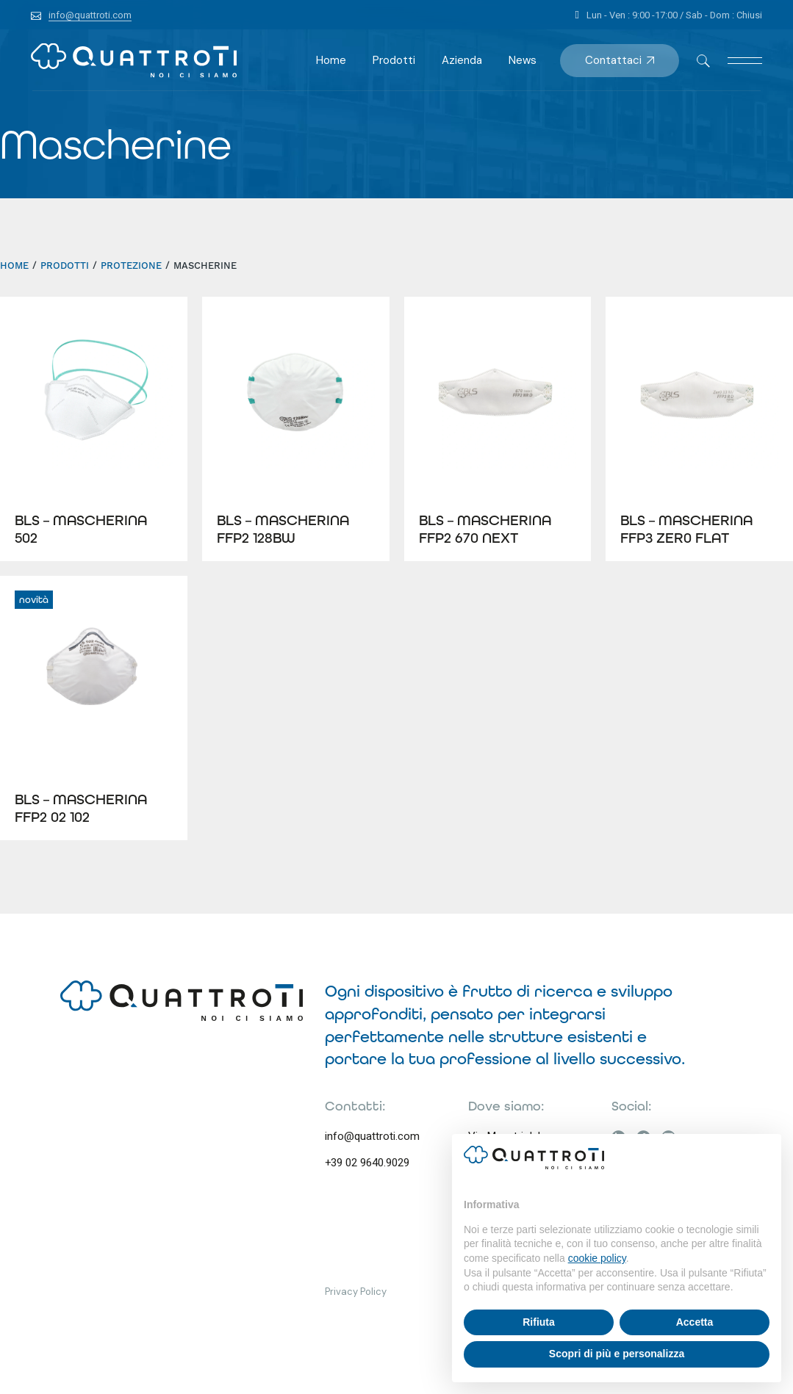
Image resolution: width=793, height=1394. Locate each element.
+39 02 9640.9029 (367, 1163)
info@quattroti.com (372, 1136)
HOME (14, 266)
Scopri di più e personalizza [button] (616, 1353)
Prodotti (64, 266)
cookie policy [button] (597, 1258)
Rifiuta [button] (539, 1322)
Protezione (131, 266)
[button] (762, 1157)
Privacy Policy (356, 1291)
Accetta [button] (695, 1322)
